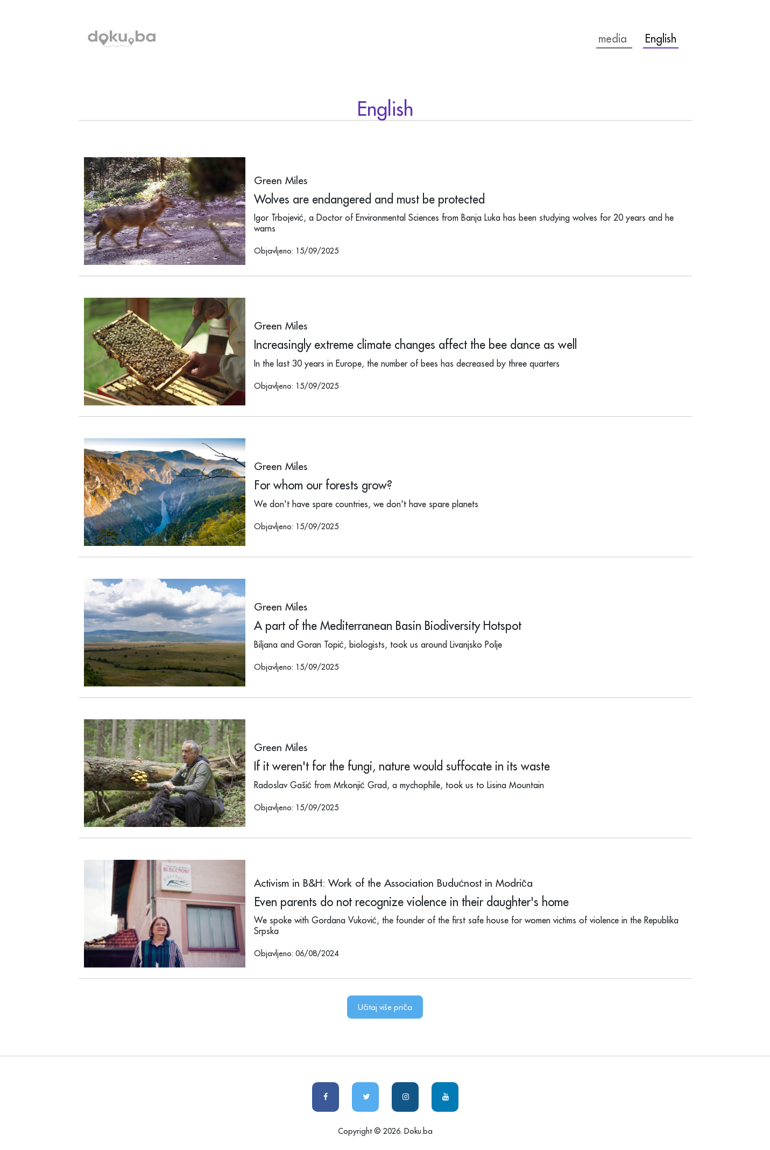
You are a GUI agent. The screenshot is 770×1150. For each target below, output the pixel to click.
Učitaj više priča (385, 1007)
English (660, 38)
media (614, 38)
